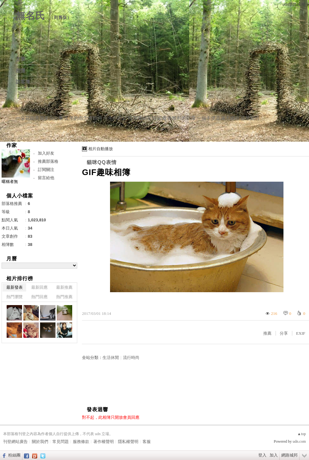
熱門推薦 (64, 296)
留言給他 (46, 177)
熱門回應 (39, 296)
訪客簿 (23, 81)
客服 (147, 441)
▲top (301, 434)
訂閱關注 (46, 169)
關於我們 (40, 441)
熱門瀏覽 (14, 296)
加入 (274, 455)
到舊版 (60, 17)
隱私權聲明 (128, 441)
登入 (262, 455)
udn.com (299, 441)
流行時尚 (131, 357)
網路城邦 (289, 455)
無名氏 (30, 15)
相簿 (20, 70)
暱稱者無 (10, 181)
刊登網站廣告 (15, 441)
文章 (20, 59)
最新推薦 (64, 287)
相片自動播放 (100, 148)
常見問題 (60, 441)
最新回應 (39, 287)
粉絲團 (14, 455)
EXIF (300, 333)
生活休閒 (110, 357)
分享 (284, 333)
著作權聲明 (103, 441)
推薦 (267, 333)
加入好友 (46, 153)
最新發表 (14, 287)
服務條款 (81, 441)
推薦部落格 (48, 161)
